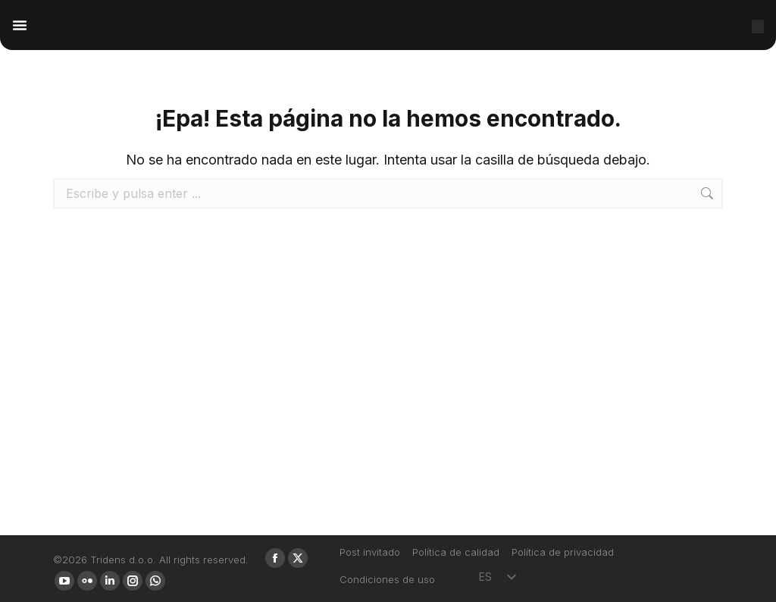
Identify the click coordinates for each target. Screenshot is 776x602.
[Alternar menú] (19, 25)
